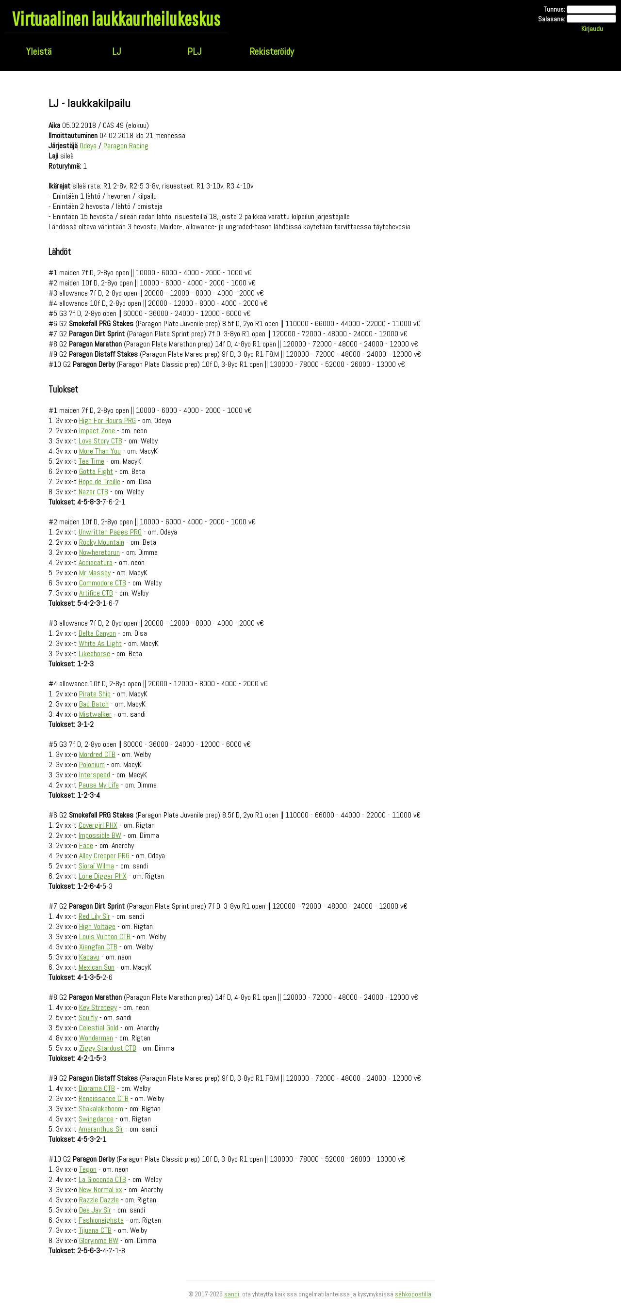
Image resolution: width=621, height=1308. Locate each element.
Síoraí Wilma (96, 866)
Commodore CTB (102, 583)
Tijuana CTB (95, 1230)
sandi (231, 1294)
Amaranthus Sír (101, 1129)
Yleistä (38, 51)
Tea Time (91, 461)
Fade (86, 845)
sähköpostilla (413, 1294)
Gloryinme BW (98, 1240)
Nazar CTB (93, 492)
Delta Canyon (97, 633)
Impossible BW (100, 835)
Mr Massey (95, 572)
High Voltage (97, 926)
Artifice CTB (96, 593)
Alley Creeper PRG (104, 856)
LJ (116, 51)
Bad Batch (94, 704)
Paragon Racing (125, 146)
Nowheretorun (99, 552)
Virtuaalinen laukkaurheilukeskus (116, 18)
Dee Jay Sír (95, 1210)
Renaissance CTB (104, 1098)
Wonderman (96, 1038)
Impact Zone (97, 430)
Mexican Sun (96, 967)
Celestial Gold (98, 1028)
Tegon (88, 1169)
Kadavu (89, 957)
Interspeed (94, 775)
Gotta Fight (96, 471)
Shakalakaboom (101, 1108)
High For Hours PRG (107, 420)
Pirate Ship (95, 694)
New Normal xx (100, 1189)
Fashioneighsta (101, 1220)
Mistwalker (95, 714)
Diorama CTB (97, 1088)
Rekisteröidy (271, 51)
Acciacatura (96, 562)
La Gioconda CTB (102, 1179)
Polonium (92, 764)
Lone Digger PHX (103, 876)
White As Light (100, 643)
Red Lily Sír (94, 916)
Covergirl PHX (98, 825)
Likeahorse (94, 653)
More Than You (100, 451)
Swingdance (96, 1119)
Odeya (88, 146)
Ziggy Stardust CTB (107, 1048)
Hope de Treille (99, 481)
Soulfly (88, 1017)
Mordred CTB (97, 754)
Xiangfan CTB (98, 947)
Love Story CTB (100, 441)
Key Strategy (98, 1007)
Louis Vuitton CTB (105, 936)
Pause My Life (99, 785)
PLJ (194, 51)
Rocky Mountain (101, 542)
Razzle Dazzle (99, 1200)
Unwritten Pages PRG (110, 532)
